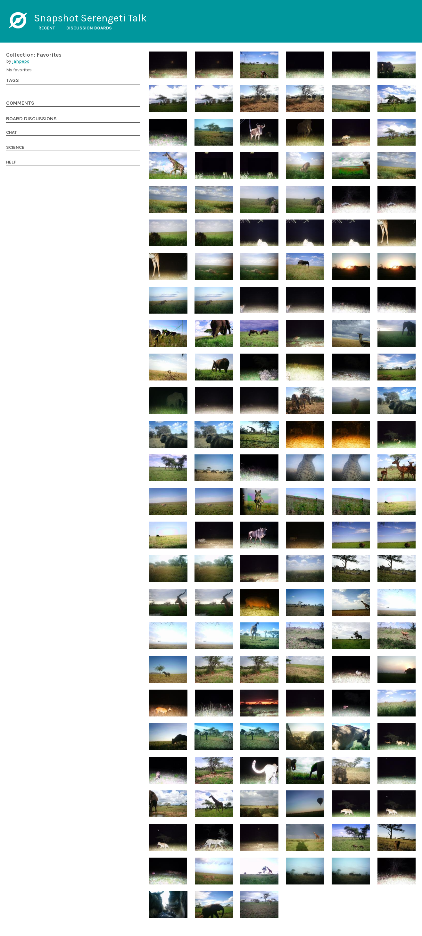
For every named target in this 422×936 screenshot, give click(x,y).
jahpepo (20, 61)
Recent (46, 28)
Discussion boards (89, 28)
